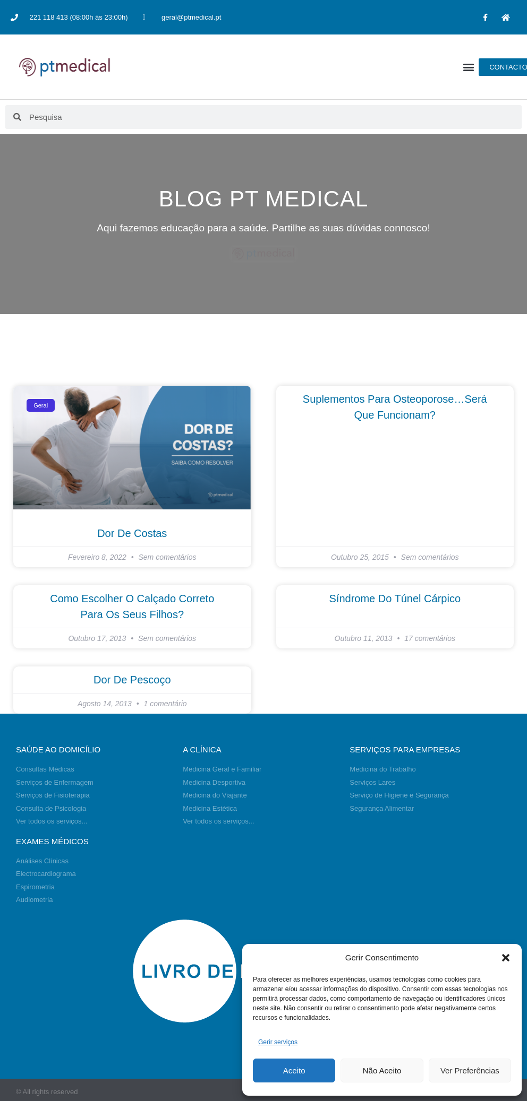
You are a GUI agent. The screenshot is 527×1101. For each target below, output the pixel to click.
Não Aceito (382, 1070)
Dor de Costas (132, 533)
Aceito (294, 1070)
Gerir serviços (278, 1042)
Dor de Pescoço (132, 680)
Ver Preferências (469, 1070)
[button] (505, 957)
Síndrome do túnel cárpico (395, 598)
